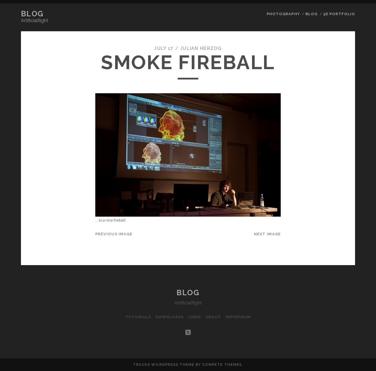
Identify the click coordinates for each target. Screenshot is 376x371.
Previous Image (114, 234)
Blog (32, 13)
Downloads (170, 317)
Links (194, 317)
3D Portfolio (339, 14)
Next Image (267, 234)
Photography (283, 14)
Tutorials (138, 317)
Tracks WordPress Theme (163, 364)
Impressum (238, 317)
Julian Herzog (201, 48)
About (213, 317)
